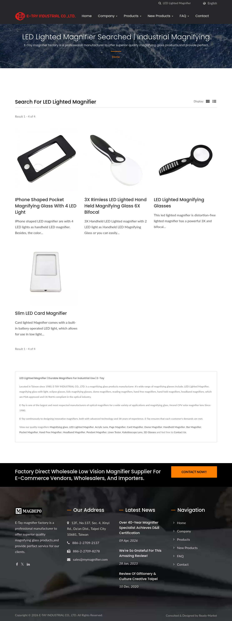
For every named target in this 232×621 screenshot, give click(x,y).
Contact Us (180, 432)
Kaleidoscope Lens (132, 432)
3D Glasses (150, 432)
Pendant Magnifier (96, 432)
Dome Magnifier (153, 427)
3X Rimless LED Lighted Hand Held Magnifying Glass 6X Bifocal (115, 206)
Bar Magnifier (193, 427)
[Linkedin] (28, 564)
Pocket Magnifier (28, 432)
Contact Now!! (194, 472)
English (212, 3)
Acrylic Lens (101, 427)
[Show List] (214, 101)
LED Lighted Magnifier (81, 427)
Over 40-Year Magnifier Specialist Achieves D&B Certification (139, 527)
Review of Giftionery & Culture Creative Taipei (138, 576)
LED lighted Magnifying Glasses (179, 203)
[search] (160, 3)
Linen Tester (114, 432)
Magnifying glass (59, 427)
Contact (202, 16)
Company (107, 16)
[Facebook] (17, 564)
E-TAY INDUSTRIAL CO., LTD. (58, 615)
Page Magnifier (117, 427)
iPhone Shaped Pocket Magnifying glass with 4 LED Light (46, 206)
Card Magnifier (135, 427)
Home (87, 16)
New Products (160, 16)
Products (132, 16)
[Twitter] (22, 564)
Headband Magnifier (74, 432)
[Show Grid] (208, 101)
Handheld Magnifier (174, 427)
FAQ (184, 16)
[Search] (181, 3)
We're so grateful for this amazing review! (140, 553)
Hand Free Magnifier (50, 432)
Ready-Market (208, 615)
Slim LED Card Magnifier (41, 313)
